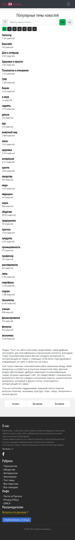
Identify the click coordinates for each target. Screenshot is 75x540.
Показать (7, 449)
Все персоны (37, 403)
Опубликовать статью (16, 519)
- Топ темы (8, 480)
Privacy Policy (11, 499)
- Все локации (10, 487)
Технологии (10, 466)
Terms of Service (13, 496)
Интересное (11, 473)
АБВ (62, 22)
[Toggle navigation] (68, 4)
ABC (69, 22)
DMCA (7, 503)
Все (4, 29)
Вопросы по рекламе (14, 512)
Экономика (10, 476)
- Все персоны (10, 483)
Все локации (59, 403)
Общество (9, 469)
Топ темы (15, 403)
